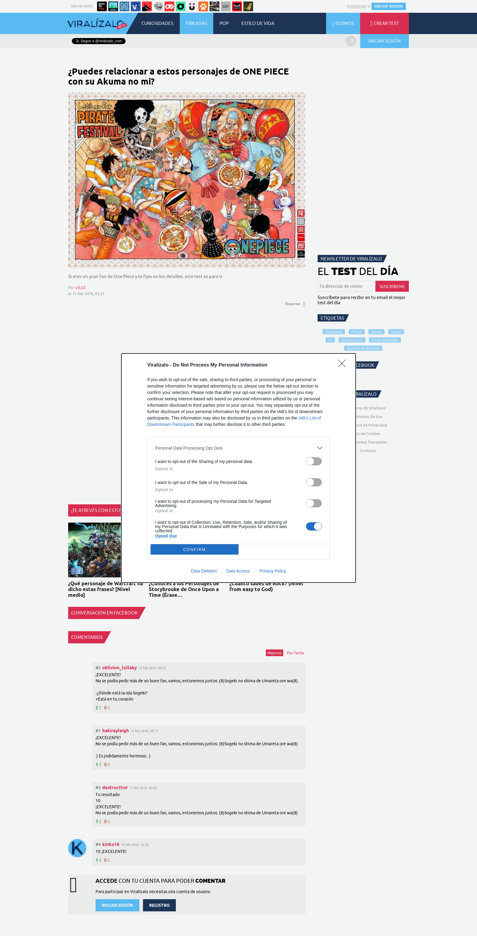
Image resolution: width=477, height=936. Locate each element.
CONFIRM (194, 549)
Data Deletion (204, 571)
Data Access (238, 571)
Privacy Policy (272, 571)
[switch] (314, 461)
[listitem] (238, 448)
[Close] (344, 365)
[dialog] (238, 468)
